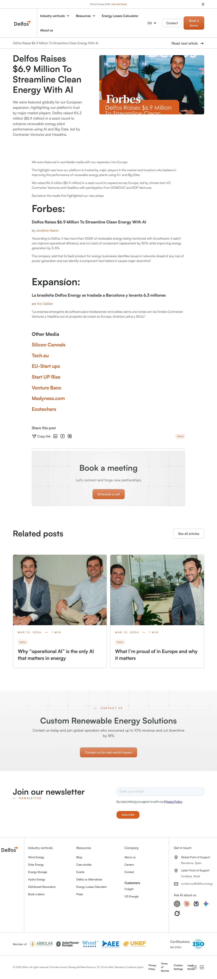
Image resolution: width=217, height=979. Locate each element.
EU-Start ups (46, 366)
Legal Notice (191, 967)
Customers (132, 883)
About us (46, 30)
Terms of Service (165, 967)
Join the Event (119, 4)
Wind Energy (36, 857)
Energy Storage (37, 872)
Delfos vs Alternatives (89, 879)
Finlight (128, 889)
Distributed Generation (42, 886)
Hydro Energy (36, 879)
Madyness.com (48, 398)
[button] (55, 16)
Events (80, 872)
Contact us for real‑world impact (108, 757)
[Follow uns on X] (69, 436)
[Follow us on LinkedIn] (201, 967)
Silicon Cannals (48, 345)
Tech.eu (40, 355)
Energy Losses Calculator (120, 16)
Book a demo (194, 23)
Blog (79, 857)
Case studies (84, 864)
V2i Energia (131, 896)
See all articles (188, 534)
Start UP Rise (46, 377)
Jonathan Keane (47, 230)
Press (79, 894)
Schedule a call (109, 499)
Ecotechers (44, 409)
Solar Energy (36, 864)
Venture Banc (46, 388)
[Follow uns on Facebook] (62, 436)
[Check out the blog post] (60, 611)
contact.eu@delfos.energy (197, 883)
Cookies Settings (178, 967)
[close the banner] (203, 4)
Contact (172, 23)
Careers (129, 864)
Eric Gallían (45, 304)
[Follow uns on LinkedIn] (55, 436)
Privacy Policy (152, 967)
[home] (22, 23)
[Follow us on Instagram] (194, 967)
